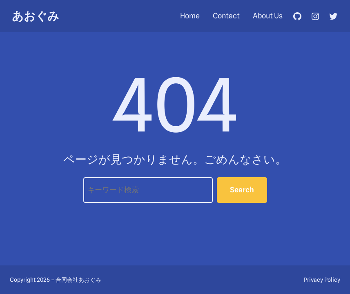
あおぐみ (35, 16)
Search (242, 189)
